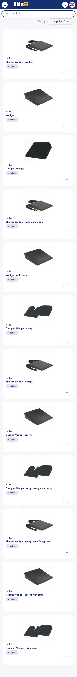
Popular (59, 21)
